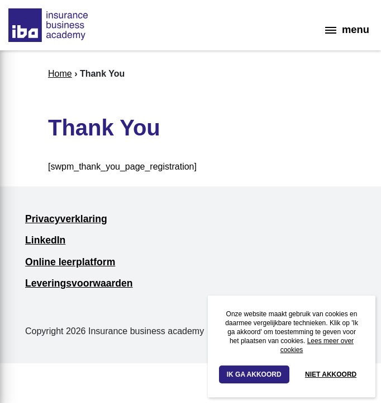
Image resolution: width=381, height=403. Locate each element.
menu (347, 29)
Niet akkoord (330, 374)
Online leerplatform (70, 262)
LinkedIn (45, 240)
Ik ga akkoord (254, 374)
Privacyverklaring (66, 218)
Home (60, 73)
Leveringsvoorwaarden (79, 283)
